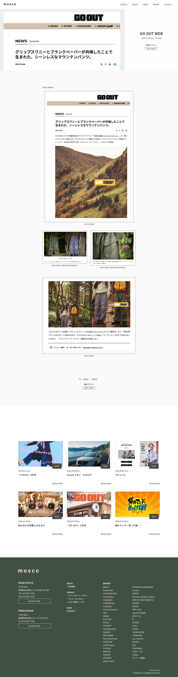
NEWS (86, 379)
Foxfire (106, 622)
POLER (135, 606)
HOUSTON (107, 642)
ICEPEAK (107, 648)
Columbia (107, 606)
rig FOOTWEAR (138, 612)
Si (133, 619)
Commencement (110, 609)
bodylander (108, 590)
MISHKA (106, 654)
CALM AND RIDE (110, 593)
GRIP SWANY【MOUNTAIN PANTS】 (65, 265)
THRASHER (137, 635)
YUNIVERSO (137, 648)
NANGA (135, 593)
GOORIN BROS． (110, 629)
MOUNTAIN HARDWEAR (142, 587)
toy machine (137, 638)
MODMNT (107, 658)
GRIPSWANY (108, 635)
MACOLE (107, 651)
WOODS (135, 642)
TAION (135, 629)
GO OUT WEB (89, 224)
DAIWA (106, 616)
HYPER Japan (109, 645)
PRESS (144, 4)
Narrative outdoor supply (143, 596)
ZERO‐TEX (137, 651)
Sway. (134, 625)
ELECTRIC (107, 619)
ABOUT (133, 4)
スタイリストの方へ (76, 598)
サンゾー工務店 (138, 658)
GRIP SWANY (151, 48)
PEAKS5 (135, 603)
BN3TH (106, 587)
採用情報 (71, 586)
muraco (135, 590)
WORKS (155, 4)
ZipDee (135, 654)
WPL (134, 645)
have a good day (110, 638)
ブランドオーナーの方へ (78, 595)
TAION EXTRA (138, 632)
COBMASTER (108, 603)
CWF (105, 612)
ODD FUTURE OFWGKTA (142, 600)
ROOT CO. (136, 616)
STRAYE (135, 622)
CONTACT (167, 4)
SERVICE (122, 4)
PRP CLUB (136, 609)
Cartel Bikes (108, 596)
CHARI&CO (108, 600)
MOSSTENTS (108, 661)
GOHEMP (107, 625)
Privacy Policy (154, 670)
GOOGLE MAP (34, 601)
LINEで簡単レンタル (76, 602)
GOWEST (107, 632)
